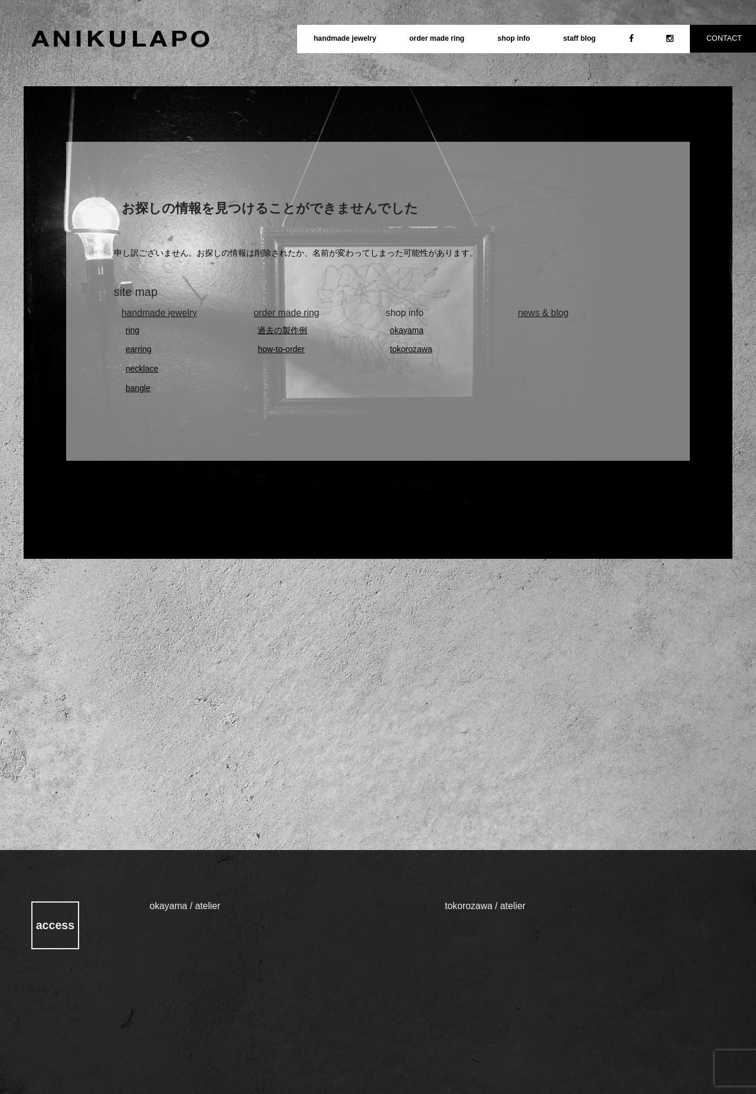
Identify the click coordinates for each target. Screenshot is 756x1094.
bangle (138, 388)
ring (132, 330)
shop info (513, 38)
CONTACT (724, 38)
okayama (406, 330)
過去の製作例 (282, 330)
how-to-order (281, 349)
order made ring (436, 38)
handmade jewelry (345, 38)
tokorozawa (411, 349)
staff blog (579, 38)
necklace (142, 368)
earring (139, 349)
